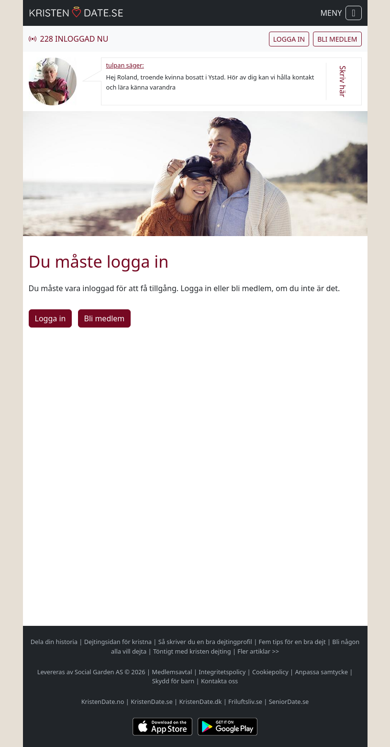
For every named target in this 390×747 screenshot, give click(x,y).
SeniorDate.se (289, 701)
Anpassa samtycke (321, 672)
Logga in (289, 39)
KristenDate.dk (200, 701)
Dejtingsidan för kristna (118, 641)
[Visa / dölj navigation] (353, 13)
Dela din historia (54, 641)
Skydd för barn (173, 681)
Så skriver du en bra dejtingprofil (205, 641)
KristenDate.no (102, 701)
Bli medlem (337, 39)
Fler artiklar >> (258, 651)
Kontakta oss (219, 681)
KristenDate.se (152, 701)
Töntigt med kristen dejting (192, 651)
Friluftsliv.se (245, 701)
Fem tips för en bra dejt (292, 641)
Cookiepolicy (270, 672)
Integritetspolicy (222, 672)
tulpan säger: (125, 65)
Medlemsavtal (172, 672)
